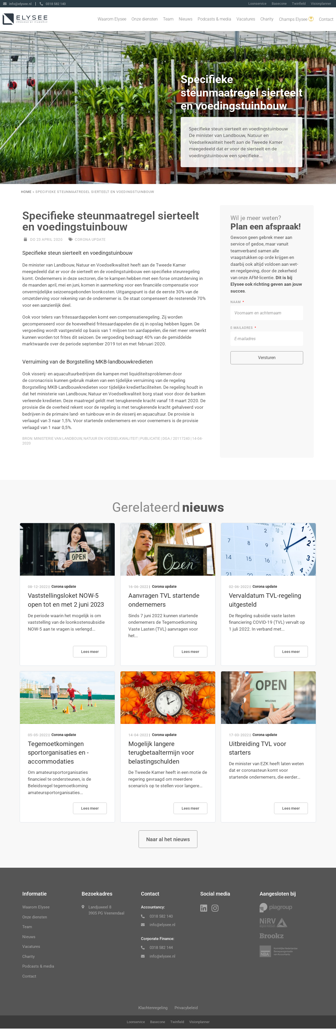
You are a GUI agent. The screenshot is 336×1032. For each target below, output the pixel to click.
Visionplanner (321, 4)
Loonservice (257, 4)
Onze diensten (145, 19)
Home (26, 192)
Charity (267, 19)
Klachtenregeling (151, 1010)
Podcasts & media (214, 19)
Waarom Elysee (112, 19)
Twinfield (299, 4)
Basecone (279, 4)
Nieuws (185, 19)
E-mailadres (242, 328)
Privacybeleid (188, 1010)
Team (168, 19)
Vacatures (246, 19)
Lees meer (90, 652)
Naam (236, 302)
